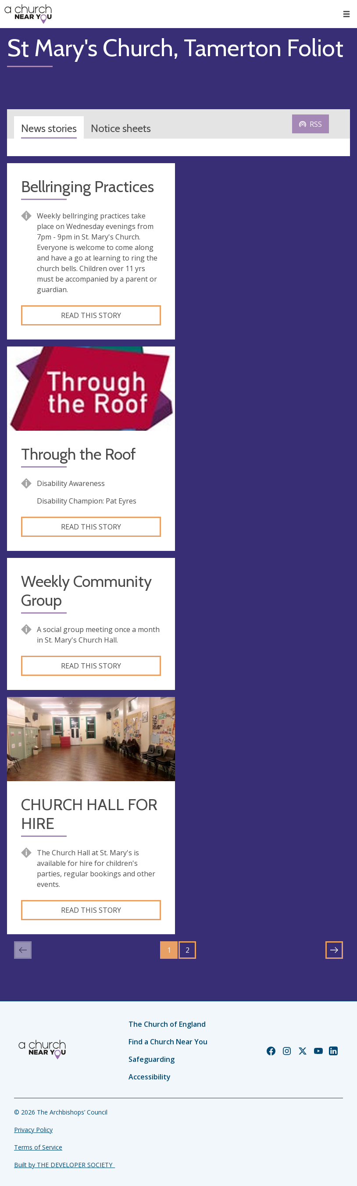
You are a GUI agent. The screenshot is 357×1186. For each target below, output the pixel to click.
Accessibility (150, 1077)
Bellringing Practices (87, 186)
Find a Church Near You (168, 1042)
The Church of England (167, 1024)
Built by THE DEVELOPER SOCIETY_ (64, 1165)
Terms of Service (38, 1147)
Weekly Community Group (86, 591)
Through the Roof (78, 454)
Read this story (91, 315)
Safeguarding (152, 1059)
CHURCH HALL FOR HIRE (89, 814)
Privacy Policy (33, 1129)
